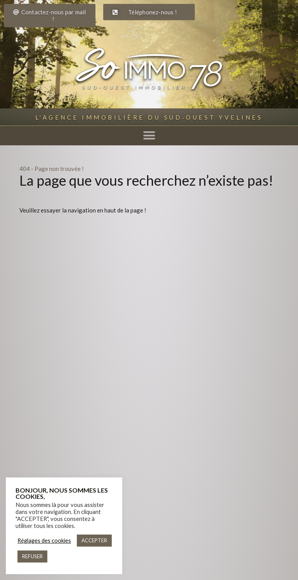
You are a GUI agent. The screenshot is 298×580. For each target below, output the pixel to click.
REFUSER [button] (32, 556)
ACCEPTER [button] (94, 540)
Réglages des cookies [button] (44, 540)
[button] (149, 135)
